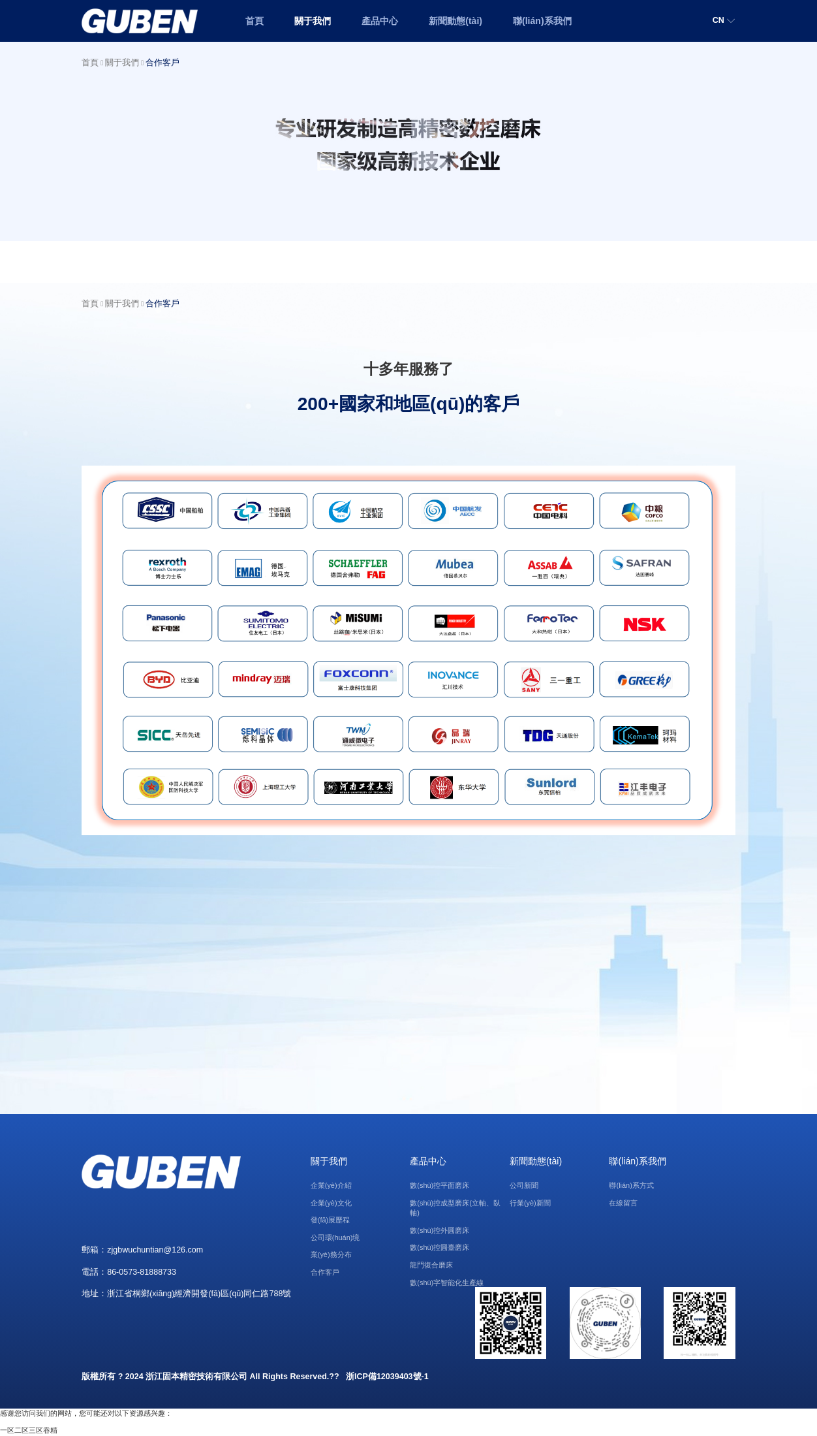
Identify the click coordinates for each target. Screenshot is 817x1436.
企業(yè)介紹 (331, 1185)
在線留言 (623, 1203)
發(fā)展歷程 (330, 1220)
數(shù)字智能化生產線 (447, 1282)
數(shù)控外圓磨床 (439, 1230)
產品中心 (380, 21)
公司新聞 (524, 1185)
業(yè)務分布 (331, 1254)
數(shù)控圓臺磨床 (439, 1247)
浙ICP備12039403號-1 (387, 1376)
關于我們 (312, 21)
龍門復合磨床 (431, 1265)
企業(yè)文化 (331, 1203)
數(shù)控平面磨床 (439, 1185)
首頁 (254, 21)
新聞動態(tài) (455, 21)
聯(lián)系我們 (542, 21)
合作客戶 (162, 62)
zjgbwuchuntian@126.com (155, 1249)
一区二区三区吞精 (28, 1430)
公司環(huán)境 (335, 1237)
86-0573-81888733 (141, 1272)
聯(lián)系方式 (631, 1185)
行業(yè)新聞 (530, 1203)
